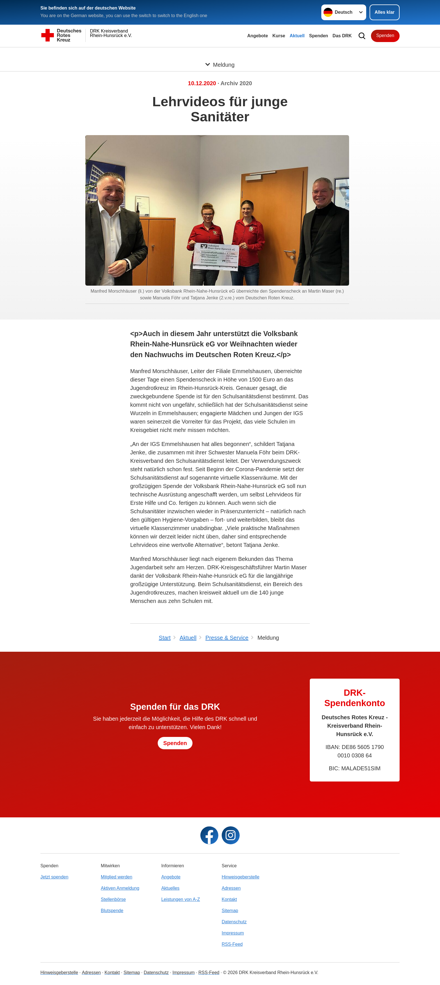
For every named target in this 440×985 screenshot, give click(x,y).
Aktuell (297, 35)
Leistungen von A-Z (180, 899)
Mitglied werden (116, 877)
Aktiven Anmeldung (120, 888)
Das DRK (342, 35)
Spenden (318, 35)
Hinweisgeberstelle (240, 877)
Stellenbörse (113, 899)
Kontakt (229, 899)
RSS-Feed (232, 944)
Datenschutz (234, 921)
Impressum (233, 933)
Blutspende (112, 910)
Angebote (257, 35)
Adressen (231, 888)
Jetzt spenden (54, 877)
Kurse (278, 35)
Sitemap (230, 910)
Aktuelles (170, 888)
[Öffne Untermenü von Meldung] (220, 54)
